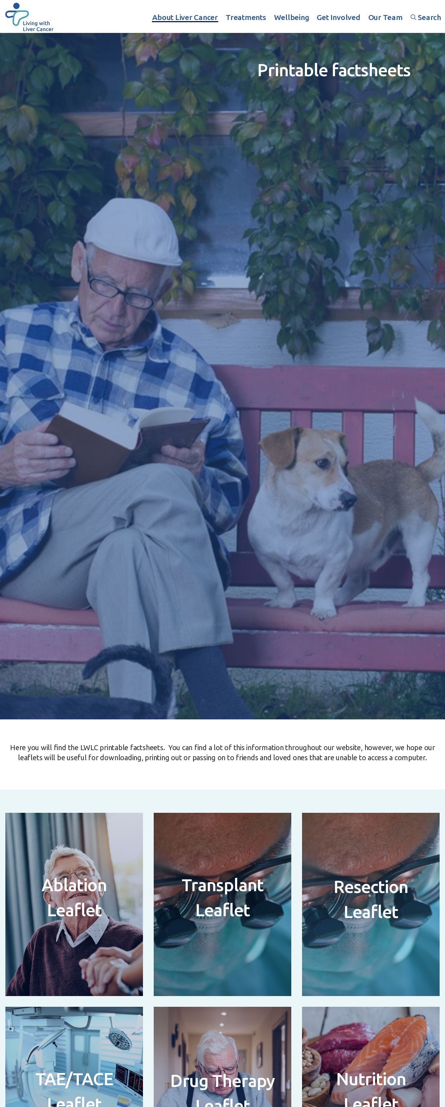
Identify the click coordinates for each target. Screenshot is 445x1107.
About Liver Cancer (185, 17)
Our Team (385, 17)
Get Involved (338, 17)
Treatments (246, 17)
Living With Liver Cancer (29, 16)
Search (426, 17)
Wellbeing (291, 17)
